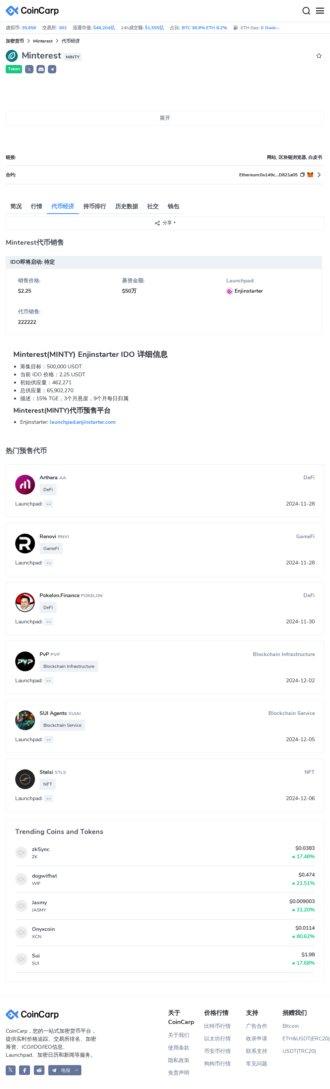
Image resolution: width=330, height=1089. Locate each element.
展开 (165, 118)
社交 (153, 206)
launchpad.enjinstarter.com (83, 422)
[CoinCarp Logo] (34, 11)
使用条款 (178, 1047)
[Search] (306, 11)
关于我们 (178, 1035)
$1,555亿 (154, 28)
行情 (36, 206)
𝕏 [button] (29, 70)
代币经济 (62, 206)
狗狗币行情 (217, 1063)
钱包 (173, 206)
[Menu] (319, 11)
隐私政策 (178, 1060)
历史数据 (126, 206)
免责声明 (178, 1072)
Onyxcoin (43, 929)
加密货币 (15, 41)
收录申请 (256, 1038)
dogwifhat (44, 876)
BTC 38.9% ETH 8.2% (204, 28)
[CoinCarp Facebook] (24, 1070)
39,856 (29, 28)
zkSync (40, 849)
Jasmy (39, 902)
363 (63, 28)
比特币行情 (217, 1026)
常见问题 (256, 1063)
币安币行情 (217, 1051)
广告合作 (256, 1026)
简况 (16, 206)
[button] (40, 69)
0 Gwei (270, 28)
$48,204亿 (104, 28)
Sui (36, 955)
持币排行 (94, 206)
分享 (163, 223)
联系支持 (256, 1051)
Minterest (42, 41)
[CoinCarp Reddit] (39, 1070)
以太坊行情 (217, 1038)
